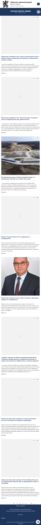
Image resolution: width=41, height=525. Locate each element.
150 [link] (31, 503)
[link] (38, 12)
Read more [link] (4, 73)
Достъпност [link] (20, 514)
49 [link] (17, 503)
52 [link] (25, 503)
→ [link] (34, 503)
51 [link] (22, 503)
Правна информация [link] (20, 505)
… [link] (11, 503)
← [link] (6, 503)
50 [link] (20, 503)
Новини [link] (12, 61)
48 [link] (14, 503)
